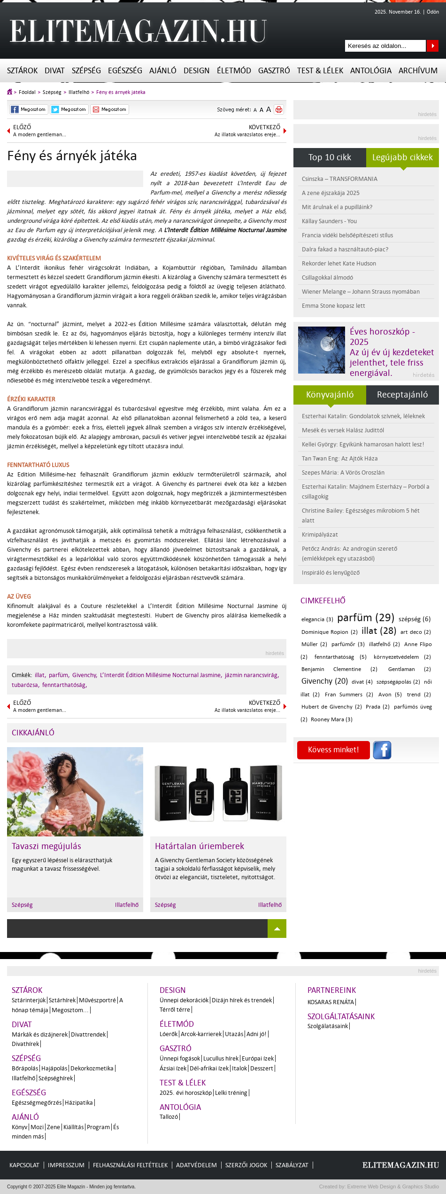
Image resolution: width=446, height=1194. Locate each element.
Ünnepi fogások (180, 1058)
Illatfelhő (79, 92)
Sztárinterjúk (29, 1000)
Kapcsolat (24, 1165)
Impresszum (66, 1165)
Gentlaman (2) (409, 669)
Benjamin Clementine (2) (339, 669)
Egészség (125, 70)
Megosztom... (70, 1010)
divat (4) (362, 682)
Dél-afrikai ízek (209, 1068)
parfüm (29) (366, 617)
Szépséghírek (55, 1078)
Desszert (261, 1068)
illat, (40, 675)
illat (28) (379, 630)
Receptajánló (402, 395)
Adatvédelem (196, 1165)
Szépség (86, 70)
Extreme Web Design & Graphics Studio (392, 1186)
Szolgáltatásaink (341, 1016)
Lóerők (168, 1034)
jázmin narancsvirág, (252, 675)
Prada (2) (378, 707)
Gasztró (274, 70)
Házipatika (79, 1102)
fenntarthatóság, (64, 684)
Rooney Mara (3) (332, 720)
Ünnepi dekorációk (184, 1000)
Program (98, 1127)
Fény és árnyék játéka (121, 92)
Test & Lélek (320, 70)
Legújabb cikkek (402, 157)
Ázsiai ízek (173, 1068)
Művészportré (97, 1000)
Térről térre (175, 1009)
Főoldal (27, 92)
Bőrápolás (25, 1068)
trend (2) (419, 695)
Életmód (234, 70)
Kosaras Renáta (331, 1002)
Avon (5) (390, 695)
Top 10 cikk (329, 157)
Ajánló (163, 70)
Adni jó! (256, 1034)
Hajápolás (54, 1068)
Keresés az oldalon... (432, 46)
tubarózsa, (26, 684)
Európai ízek (258, 1058)
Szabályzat (292, 1165)
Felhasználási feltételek (130, 1165)
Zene (53, 1127)
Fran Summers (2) (349, 695)
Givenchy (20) (324, 681)
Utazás (234, 1034)
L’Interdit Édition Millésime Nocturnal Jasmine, (161, 675)
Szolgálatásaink (328, 1026)
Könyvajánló (330, 395)
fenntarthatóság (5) (340, 657)
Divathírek (25, 1043)
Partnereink (332, 990)
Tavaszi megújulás (46, 846)
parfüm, (59, 675)
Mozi (37, 1127)
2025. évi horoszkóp (186, 1092)
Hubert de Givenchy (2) (331, 707)
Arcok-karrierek (201, 1034)
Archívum (418, 70)
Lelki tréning (231, 1092)
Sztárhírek (62, 1000)
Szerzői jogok (246, 1165)
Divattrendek (88, 1034)
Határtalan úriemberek (199, 846)
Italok (239, 1068)
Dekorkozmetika (92, 1068)
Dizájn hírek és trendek (242, 1000)
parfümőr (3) (348, 644)
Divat (55, 70)
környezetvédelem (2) (402, 657)
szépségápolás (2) (398, 682)
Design (197, 70)
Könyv (19, 1127)
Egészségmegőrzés (37, 1102)
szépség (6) (415, 619)
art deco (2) (415, 632)
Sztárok (22, 70)
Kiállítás (73, 1127)
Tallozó (169, 1116)
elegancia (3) (317, 620)
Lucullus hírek (220, 1058)
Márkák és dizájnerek (40, 1034)
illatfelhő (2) (384, 644)
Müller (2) (314, 644)
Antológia (371, 70)
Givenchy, (85, 675)
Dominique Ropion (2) (329, 632)
